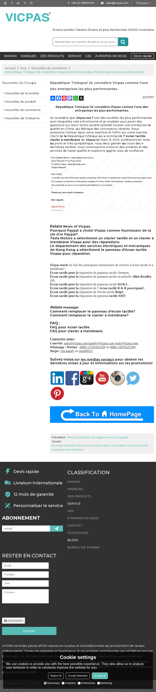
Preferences (86, 682)
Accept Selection (78, 675)
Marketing (104, 682)
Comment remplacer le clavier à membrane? (89, 315)
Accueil (10, 68)
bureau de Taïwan (83, 547)
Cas (88, 56)
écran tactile (135, 136)
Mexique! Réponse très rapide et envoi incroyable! (97, 437)
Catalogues (77, 533)
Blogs (72, 540)
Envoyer (29, 631)
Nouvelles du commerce (49, 68)
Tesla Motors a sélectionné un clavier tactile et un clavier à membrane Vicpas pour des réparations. (102, 240)
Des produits (52, 56)
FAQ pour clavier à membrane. (76, 331)
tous (23, 68)
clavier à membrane (65, 140)
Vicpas (90, 140)
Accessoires (13, 620)
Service (74, 56)
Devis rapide (142, 56)
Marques (28, 56)
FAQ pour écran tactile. (70, 327)
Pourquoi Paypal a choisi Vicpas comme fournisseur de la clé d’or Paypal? (100, 232)
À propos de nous (111, 56)
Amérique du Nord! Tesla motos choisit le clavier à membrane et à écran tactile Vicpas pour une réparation (99, 447)
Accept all (99, 675)
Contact (74, 525)
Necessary (52, 682)
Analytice (69, 682)
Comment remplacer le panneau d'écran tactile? (92, 311)
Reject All (55, 675)
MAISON (10, 56)
